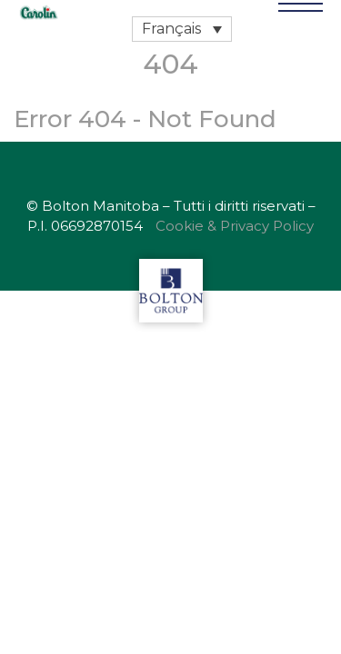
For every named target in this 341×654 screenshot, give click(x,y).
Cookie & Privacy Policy (234, 225)
